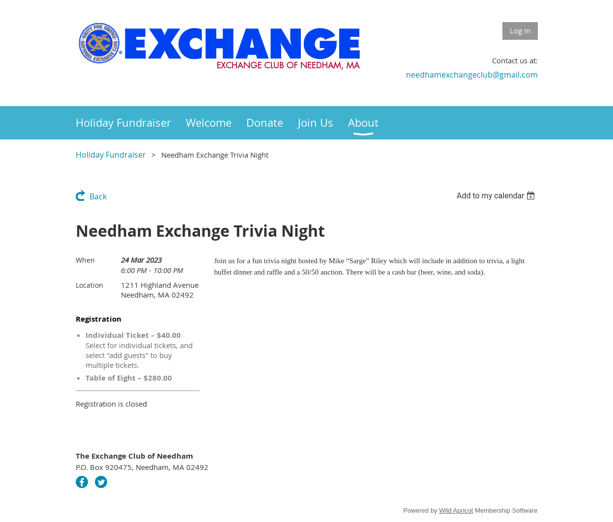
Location (89, 285)
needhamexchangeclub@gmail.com (472, 74)
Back (98, 196)
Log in (520, 30)
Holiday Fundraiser (111, 154)
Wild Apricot (456, 510)
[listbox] (497, 196)
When (85, 260)
